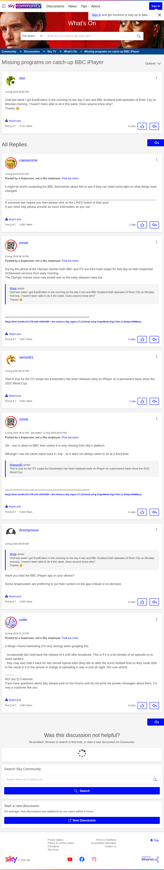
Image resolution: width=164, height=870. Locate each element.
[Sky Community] (24, 6)
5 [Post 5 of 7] (11, 512)
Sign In (155, 6)
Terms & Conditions (106, 839)
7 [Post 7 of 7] (11, 705)
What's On (82, 23)
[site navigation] (4, 6)
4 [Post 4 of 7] (11, 401)
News (72, 6)
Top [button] (156, 840)
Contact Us (110, 846)
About (95, 6)
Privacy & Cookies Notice (61, 843)
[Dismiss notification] (159, 15)
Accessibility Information (103, 843)
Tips (84, 6)
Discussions (55, 6)
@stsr (13, 288)
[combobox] (89, 36)
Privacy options (56, 839)
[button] (156, 77)
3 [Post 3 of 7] (11, 339)
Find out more (70, 178)
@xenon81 (16, 464)
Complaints (53, 846)
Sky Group (53, 849)
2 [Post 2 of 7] (11, 224)
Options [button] (150, 63)
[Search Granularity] (33, 36)
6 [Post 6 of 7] (11, 601)
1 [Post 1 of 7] (11, 126)
